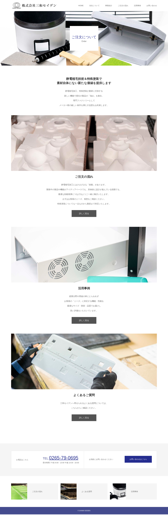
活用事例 (137, 6)
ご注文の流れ (123, 6)
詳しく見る (84, 214)
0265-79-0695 (63, 458)
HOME (81, 6)
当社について (94, 6)
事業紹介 (108, 6)
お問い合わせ (152, 6)
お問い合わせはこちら (138, 460)
